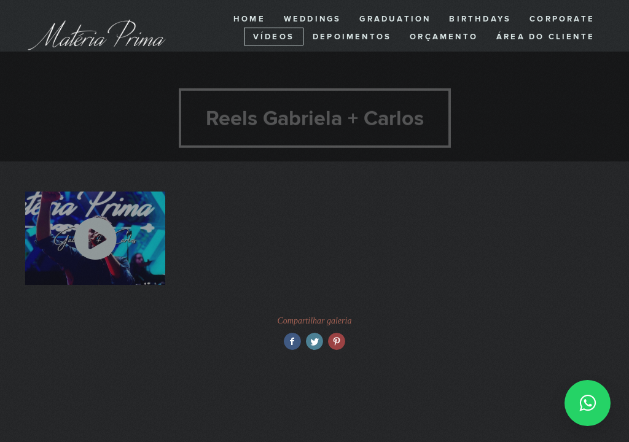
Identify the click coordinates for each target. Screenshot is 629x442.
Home (249, 19)
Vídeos (273, 37)
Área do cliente (545, 37)
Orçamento (444, 37)
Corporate (562, 19)
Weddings (313, 19)
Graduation (395, 19)
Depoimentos (352, 37)
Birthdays (480, 19)
